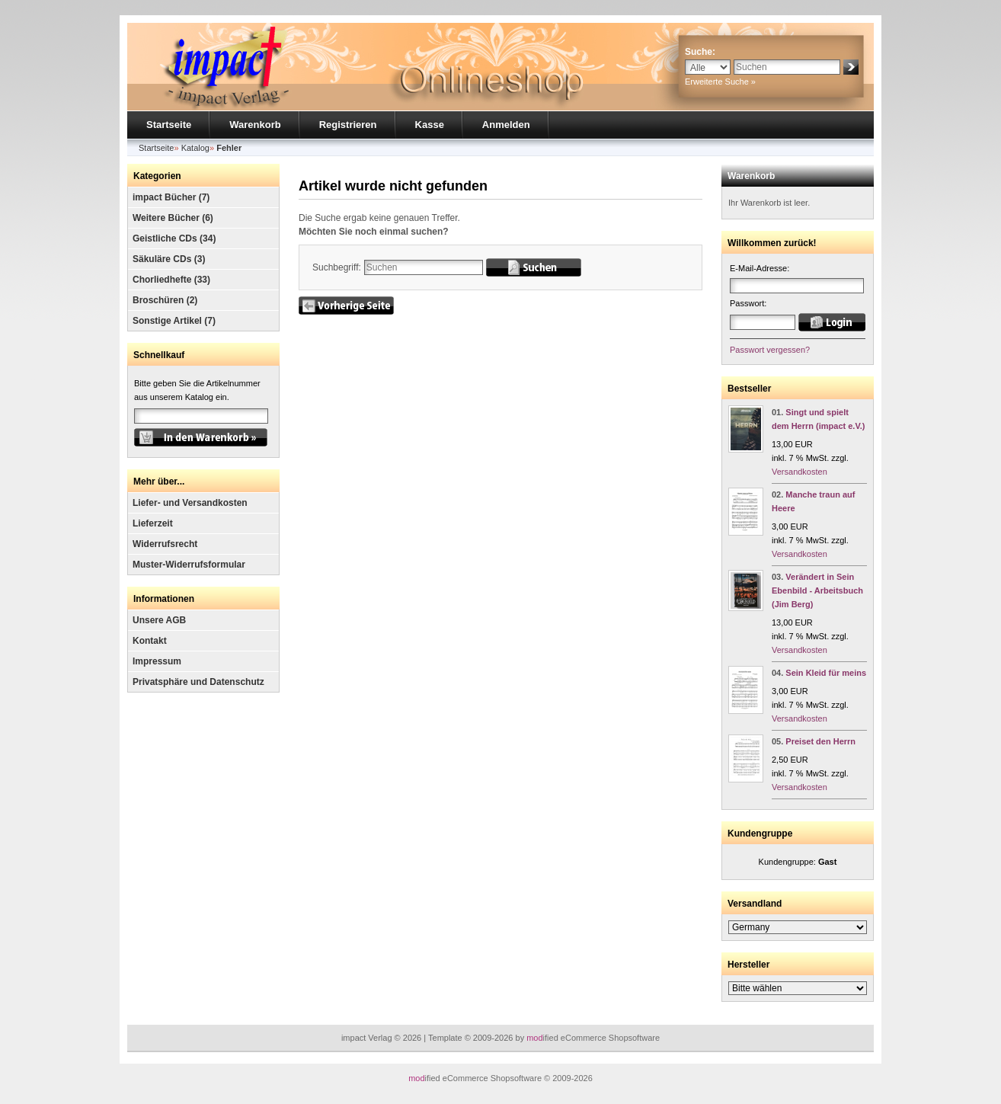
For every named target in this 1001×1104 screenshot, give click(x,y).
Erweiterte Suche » (720, 81)
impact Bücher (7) (171, 197)
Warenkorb (254, 124)
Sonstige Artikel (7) (174, 320)
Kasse (429, 124)
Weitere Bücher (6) (173, 218)
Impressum (157, 661)
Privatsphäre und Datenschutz (198, 682)
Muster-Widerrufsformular (189, 564)
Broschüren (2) (165, 300)
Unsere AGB (159, 620)
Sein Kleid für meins (825, 672)
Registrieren (348, 124)
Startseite (168, 124)
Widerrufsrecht (165, 544)
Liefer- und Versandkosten (190, 503)
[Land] (797, 927)
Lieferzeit (153, 523)
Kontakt (150, 640)
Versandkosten (799, 471)
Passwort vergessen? (770, 349)
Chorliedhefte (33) (171, 279)
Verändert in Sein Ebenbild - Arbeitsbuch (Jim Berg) (817, 590)
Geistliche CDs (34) (174, 238)
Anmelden (506, 124)
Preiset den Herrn (820, 741)
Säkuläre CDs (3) (169, 259)
